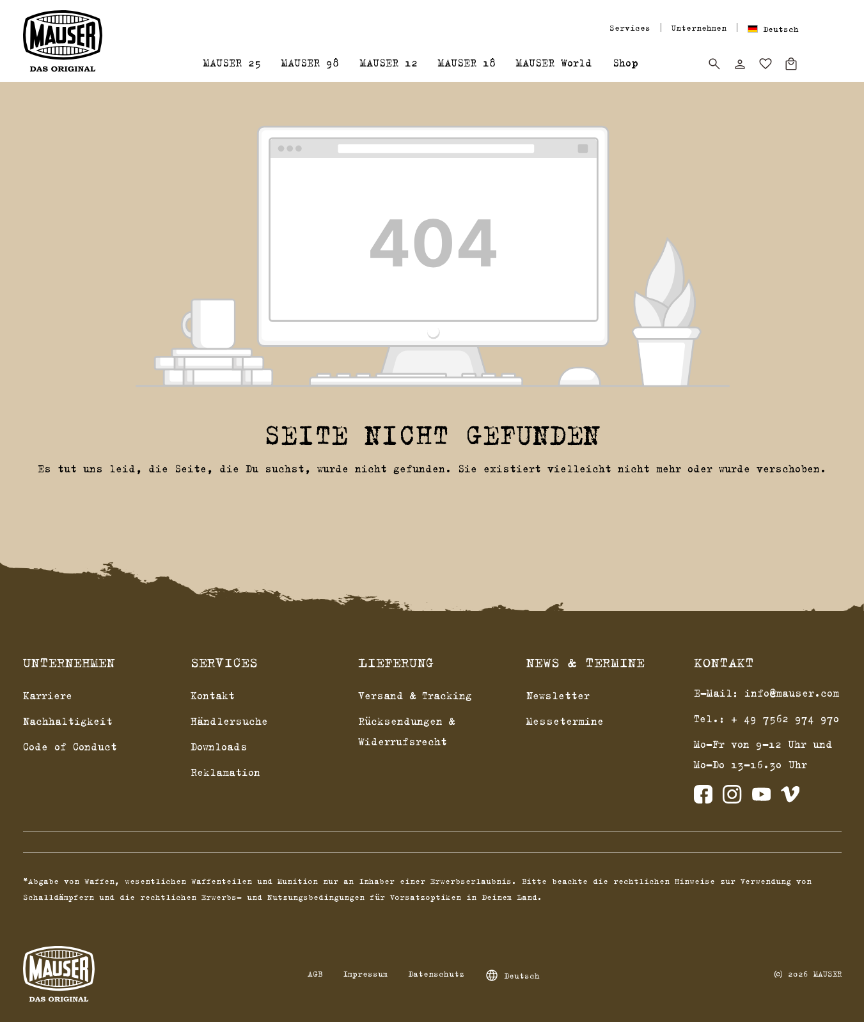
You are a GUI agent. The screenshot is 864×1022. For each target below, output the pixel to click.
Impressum (365, 973)
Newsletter (558, 695)
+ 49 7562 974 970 (785, 718)
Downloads (219, 746)
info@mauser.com (791, 693)
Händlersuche (229, 721)
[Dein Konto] (740, 64)
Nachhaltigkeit (68, 721)
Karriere (47, 695)
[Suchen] (714, 64)
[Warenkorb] (791, 64)
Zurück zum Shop (432, 501)
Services (629, 27)
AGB (315, 973)
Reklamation (225, 772)
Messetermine (565, 721)
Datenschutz (436, 973)
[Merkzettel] (765, 64)
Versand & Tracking (415, 695)
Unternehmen (699, 27)
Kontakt (213, 695)
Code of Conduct (70, 746)
